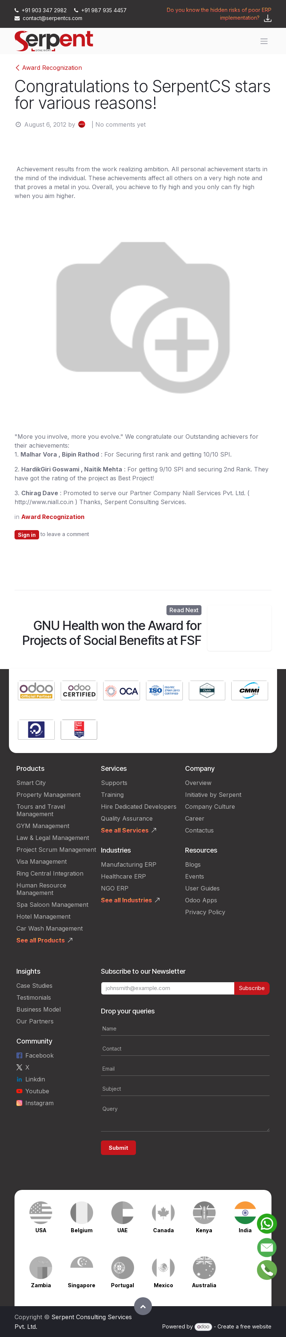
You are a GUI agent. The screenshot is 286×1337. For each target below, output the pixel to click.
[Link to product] (36, 691)
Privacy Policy (205, 912)
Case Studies (34, 985)
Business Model (38, 1009)
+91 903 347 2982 (41, 10)
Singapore (81, 1285)
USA (40, 1230)
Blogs (193, 864)
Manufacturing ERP (128, 864)
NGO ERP (114, 888)
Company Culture (210, 806)
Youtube (37, 1091)
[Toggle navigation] (264, 41)
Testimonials (33, 997)
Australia (204, 1285)
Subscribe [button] (252, 988)
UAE (122, 1230)
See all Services (125, 830)
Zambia (41, 1285)
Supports (114, 782)
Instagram (39, 1103)
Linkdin (35, 1079)
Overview (198, 782)
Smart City (31, 782)
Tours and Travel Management (40, 810)
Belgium (81, 1230)
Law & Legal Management (52, 837)
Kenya (204, 1230)
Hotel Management (43, 916)
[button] (143, 1306)
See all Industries (126, 900)
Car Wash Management (49, 928)
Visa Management (41, 861)
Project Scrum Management (56, 849)
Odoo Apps (201, 900)
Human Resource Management (41, 889)
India (245, 1230)
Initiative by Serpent (213, 794)
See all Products (40, 940)
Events (194, 876)
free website (255, 1326)
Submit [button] (118, 1148)
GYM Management (42, 826)
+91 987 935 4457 (100, 10)
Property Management (48, 794)
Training (112, 794)
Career (194, 818)
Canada (163, 1230)
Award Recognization (48, 67)
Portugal (122, 1285)
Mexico (163, 1285)
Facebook (39, 1055)
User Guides (202, 888)
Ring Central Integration (49, 873)
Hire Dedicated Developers (139, 806)
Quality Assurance (127, 818)
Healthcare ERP (123, 876)
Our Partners (35, 1021)
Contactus (199, 830)
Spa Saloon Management (52, 904)
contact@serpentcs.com (48, 18)
